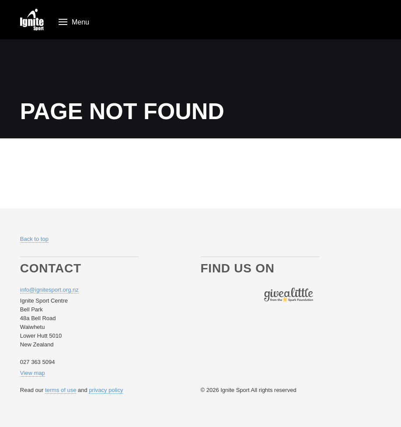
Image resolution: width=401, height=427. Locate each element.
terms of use (61, 390)
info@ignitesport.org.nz (49, 289)
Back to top (34, 239)
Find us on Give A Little (288, 295)
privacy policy (106, 390)
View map (32, 373)
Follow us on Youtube (239, 295)
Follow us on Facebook (208, 295)
